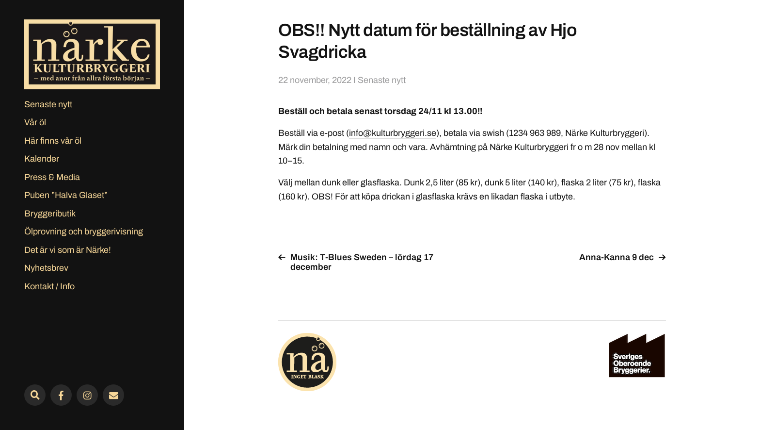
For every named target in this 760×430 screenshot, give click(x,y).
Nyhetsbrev (46, 268)
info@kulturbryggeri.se (392, 133)
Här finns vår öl (52, 141)
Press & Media (52, 177)
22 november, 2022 (314, 80)
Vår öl (35, 122)
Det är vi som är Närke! (67, 250)
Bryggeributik (50, 213)
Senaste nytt (48, 104)
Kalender (41, 159)
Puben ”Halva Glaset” (66, 195)
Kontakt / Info (49, 286)
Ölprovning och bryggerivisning (83, 231)
